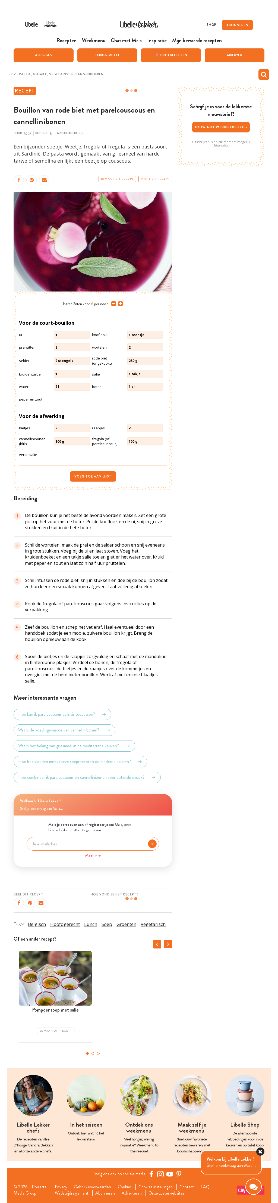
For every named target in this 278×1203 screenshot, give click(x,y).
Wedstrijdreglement (72, 1193)
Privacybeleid (221, 145)
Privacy (61, 1187)
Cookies (125, 1187)
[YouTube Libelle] (169, 1174)
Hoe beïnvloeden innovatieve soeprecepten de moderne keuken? (80, 761)
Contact (186, 1187)
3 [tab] (98, 1053)
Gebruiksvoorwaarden (92, 1187)
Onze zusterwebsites (166, 1193)
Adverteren (132, 1193)
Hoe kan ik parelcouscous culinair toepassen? (62, 714)
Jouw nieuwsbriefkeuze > (221, 127)
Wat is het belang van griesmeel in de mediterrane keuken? (74, 746)
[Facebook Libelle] (151, 1174)
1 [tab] (87, 1053)
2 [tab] (92, 1053)
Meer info (93, 855)
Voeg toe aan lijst (93, 476)
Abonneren (105, 1193)
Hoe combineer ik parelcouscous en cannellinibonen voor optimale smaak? (87, 777)
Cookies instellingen (155, 1187)
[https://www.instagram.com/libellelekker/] (160, 1174)
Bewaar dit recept (117, 179)
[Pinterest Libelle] (179, 1174)
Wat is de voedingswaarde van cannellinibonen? (64, 730)
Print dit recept (155, 179)
